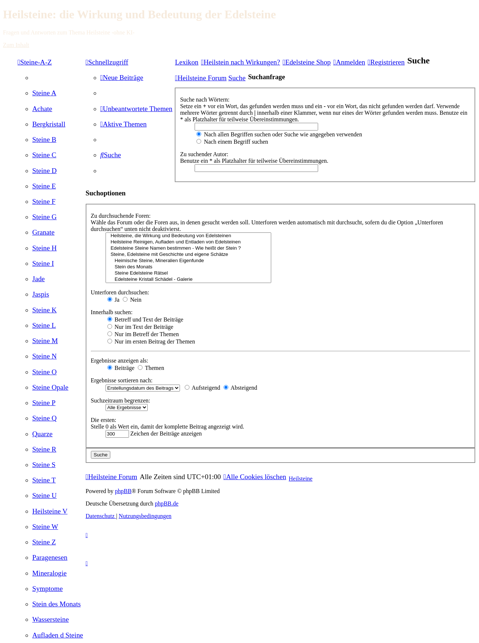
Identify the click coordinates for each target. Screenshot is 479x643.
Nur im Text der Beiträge (140, 327)
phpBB (123, 491)
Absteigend (240, 388)
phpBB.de (166, 503)
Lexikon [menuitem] (186, 62)
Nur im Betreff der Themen (143, 334)
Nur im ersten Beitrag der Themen (151, 341)
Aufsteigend (202, 388)
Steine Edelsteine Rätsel (188, 273)
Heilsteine (301, 478)
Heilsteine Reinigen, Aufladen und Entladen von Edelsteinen (188, 242)
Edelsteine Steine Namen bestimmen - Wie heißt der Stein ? (188, 248)
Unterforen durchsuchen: (120, 292)
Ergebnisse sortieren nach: (122, 380)
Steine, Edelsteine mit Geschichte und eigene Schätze (188, 254)
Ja (113, 300)
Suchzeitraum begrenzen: (120, 400)
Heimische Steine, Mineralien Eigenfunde (188, 261)
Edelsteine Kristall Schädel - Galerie (188, 279)
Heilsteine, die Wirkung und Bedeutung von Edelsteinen (188, 236)
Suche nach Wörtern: (204, 99)
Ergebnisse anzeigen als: (119, 360)
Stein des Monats (188, 267)
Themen (151, 368)
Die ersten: (104, 420)
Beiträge (121, 368)
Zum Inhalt (16, 45)
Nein (132, 300)
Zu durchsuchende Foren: (121, 216)
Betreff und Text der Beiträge (145, 319)
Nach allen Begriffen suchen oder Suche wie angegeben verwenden (279, 134)
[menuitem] (44, 93)
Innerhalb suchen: (112, 312)
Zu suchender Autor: (204, 154)
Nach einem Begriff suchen (232, 142)
